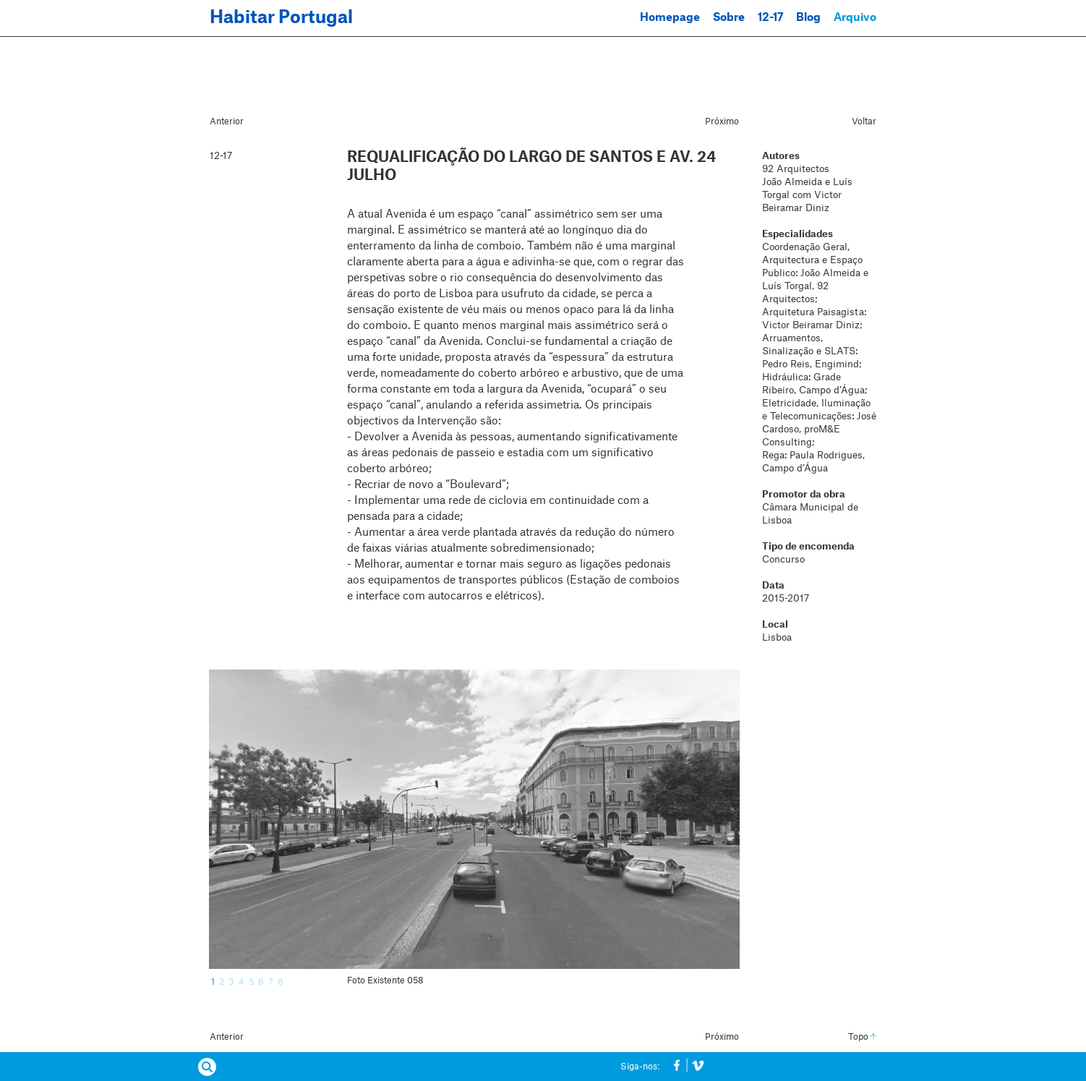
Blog (808, 17)
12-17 (770, 17)
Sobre (729, 17)
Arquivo (855, 17)
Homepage (670, 17)
